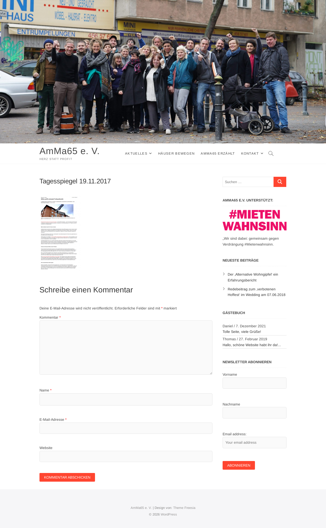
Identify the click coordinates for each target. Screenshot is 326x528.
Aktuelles (136, 153)
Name (45, 390)
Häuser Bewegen (176, 153)
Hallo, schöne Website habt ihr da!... (252, 345)
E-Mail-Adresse (52, 419)
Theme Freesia (184, 508)
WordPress (169, 514)
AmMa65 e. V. (69, 151)
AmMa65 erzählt (218, 153)
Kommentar (50, 317)
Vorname (230, 374)
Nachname (231, 404)
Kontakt (250, 153)
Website (45, 448)
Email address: (235, 434)
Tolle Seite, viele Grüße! (242, 332)
